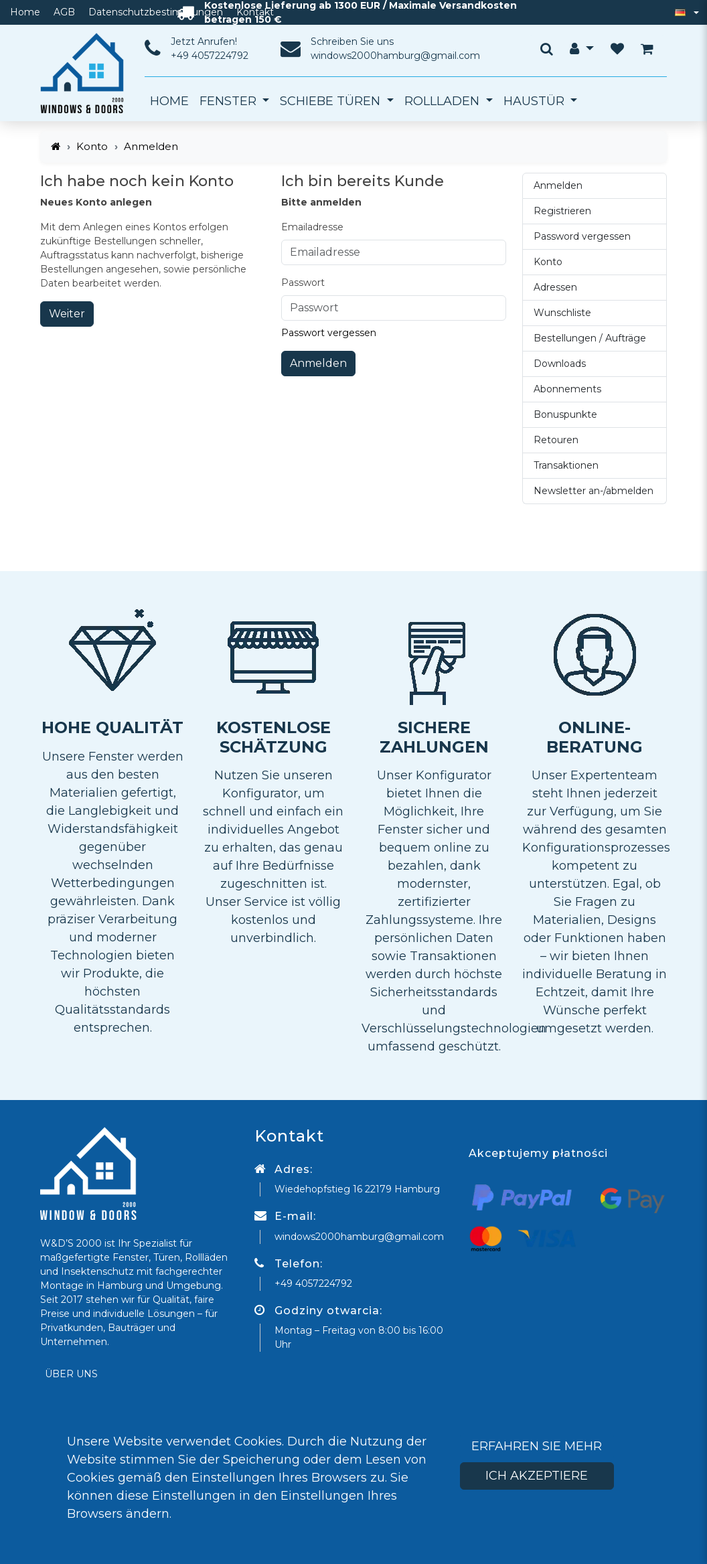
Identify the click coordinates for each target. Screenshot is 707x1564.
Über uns (71, 1374)
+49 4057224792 (209, 56)
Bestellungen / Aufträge (590, 338)
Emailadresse (312, 227)
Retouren (556, 440)
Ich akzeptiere (536, 1475)
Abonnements (567, 389)
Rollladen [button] (443, 101)
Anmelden (318, 363)
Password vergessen (582, 236)
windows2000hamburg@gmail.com (395, 56)
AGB (64, 12)
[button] (581, 48)
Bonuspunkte (565, 414)
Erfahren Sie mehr (536, 1446)
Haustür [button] (535, 101)
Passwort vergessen (328, 333)
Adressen (555, 287)
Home (25, 12)
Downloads (560, 364)
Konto (92, 146)
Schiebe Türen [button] (332, 101)
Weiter (67, 313)
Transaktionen (566, 465)
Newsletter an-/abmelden (593, 491)
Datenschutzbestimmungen (155, 12)
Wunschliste (562, 313)
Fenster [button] (230, 101)
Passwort (303, 283)
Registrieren (562, 211)
